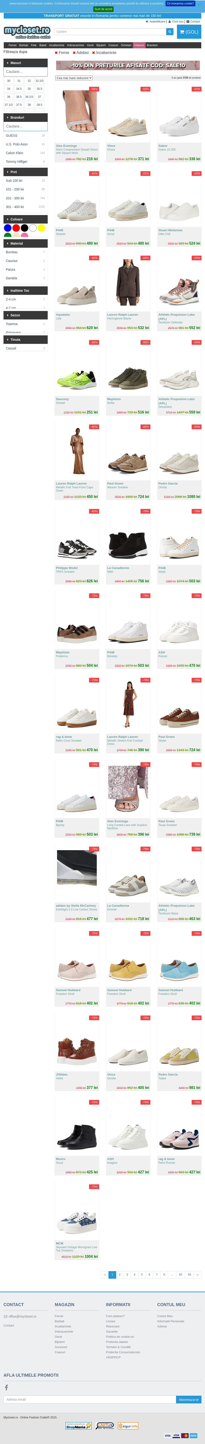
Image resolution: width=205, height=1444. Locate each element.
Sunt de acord (103, 9)
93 (180, 1274)
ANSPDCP (113, 1357)
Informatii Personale (170, 1321)
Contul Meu (165, 1316)
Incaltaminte (56, 45)
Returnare (113, 1326)
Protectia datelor (117, 1342)
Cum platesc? (115, 1316)
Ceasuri (113, 45)
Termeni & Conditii (118, 1347)
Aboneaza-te (189, 1400)
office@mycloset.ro (20, 1316)
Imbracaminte (75, 45)
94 (189, 1274)
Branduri (152, 45)
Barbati (23, 45)
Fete (33, 45)
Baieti (42, 45)
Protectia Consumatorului (123, 1352)
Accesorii (61, 1347)
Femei (12, 45)
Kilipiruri (139, 45)
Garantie (112, 1331)
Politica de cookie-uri (120, 1336)
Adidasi (81, 53)
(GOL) (189, 31)
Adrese (162, 1326)
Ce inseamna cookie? (180, 3)
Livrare (110, 1321)
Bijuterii (101, 45)
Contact (9, 1325)
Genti (90, 45)
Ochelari (126, 45)
